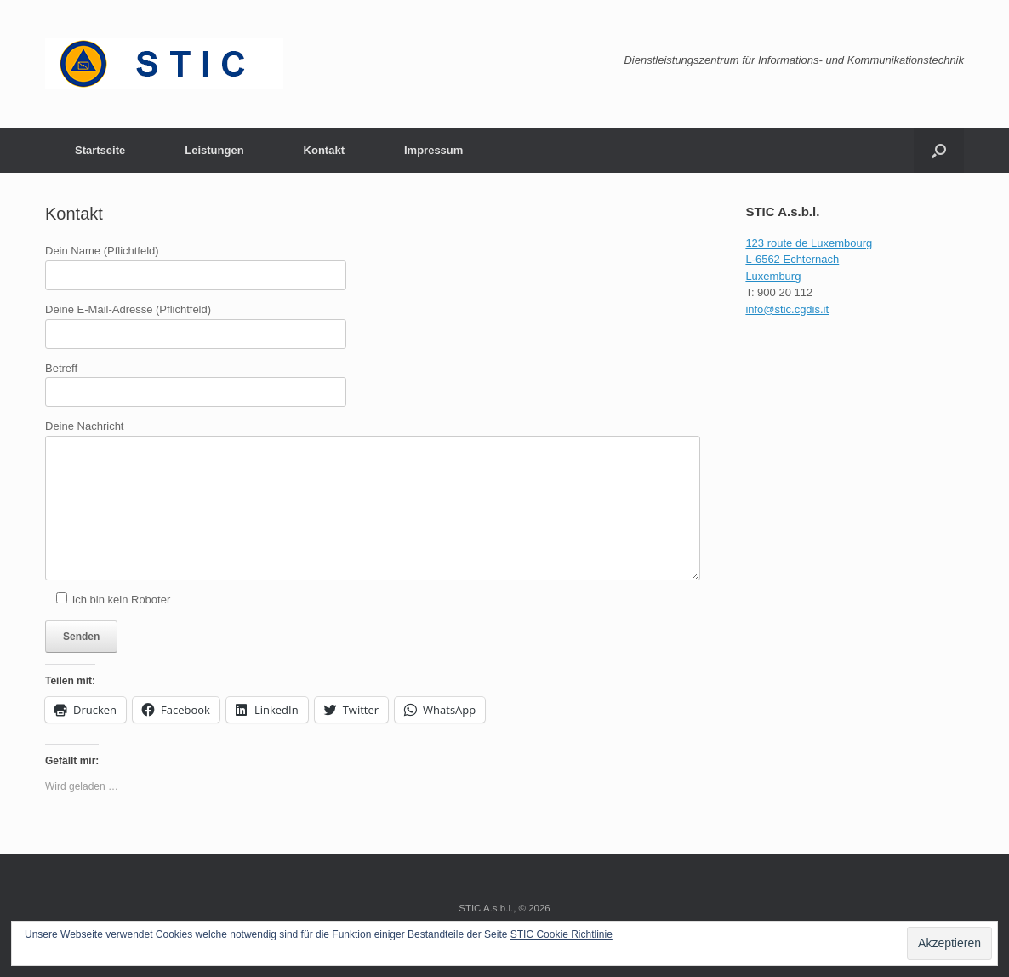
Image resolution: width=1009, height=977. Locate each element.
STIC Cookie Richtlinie (561, 934)
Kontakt (324, 150)
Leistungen (214, 150)
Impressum (433, 150)
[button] (939, 150)
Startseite (100, 150)
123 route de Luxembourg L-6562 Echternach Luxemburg (808, 260)
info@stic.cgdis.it (787, 309)
